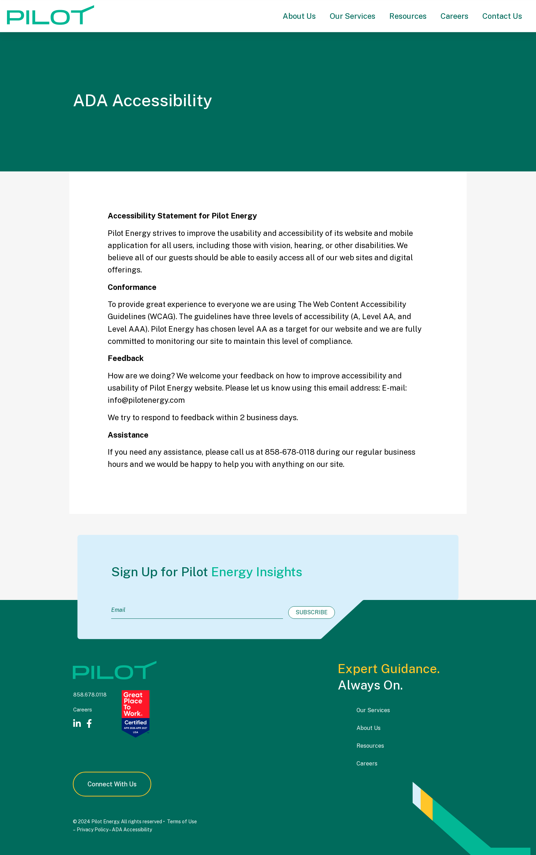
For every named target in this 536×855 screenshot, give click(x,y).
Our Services (352, 16)
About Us (299, 16)
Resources (408, 16)
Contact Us (502, 16)
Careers (454, 16)
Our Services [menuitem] (373, 710)
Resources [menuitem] (370, 745)
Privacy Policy (92, 829)
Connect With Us (112, 784)
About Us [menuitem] (369, 728)
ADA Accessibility (132, 829)
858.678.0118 (90, 695)
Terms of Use (182, 821)
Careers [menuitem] (367, 763)
